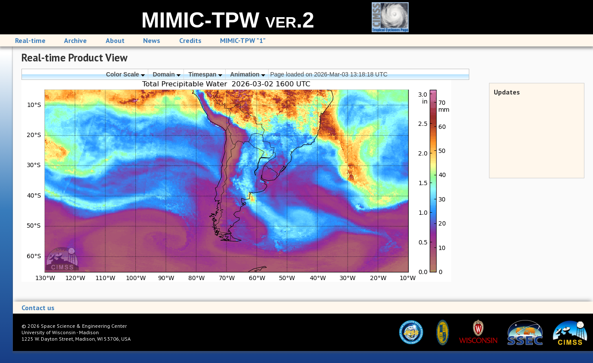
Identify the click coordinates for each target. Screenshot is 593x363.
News (151, 40)
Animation (247, 74)
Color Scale (125, 74)
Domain (166, 74)
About (115, 40)
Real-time (30, 40)
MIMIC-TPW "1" (243, 40)
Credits (190, 40)
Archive (75, 40)
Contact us (38, 307)
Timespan (205, 74)
